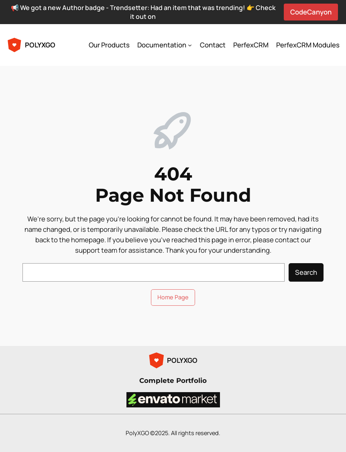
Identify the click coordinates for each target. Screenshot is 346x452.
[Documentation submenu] (190, 45)
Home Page (173, 297)
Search (306, 272)
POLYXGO (40, 44)
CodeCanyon (311, 11)
